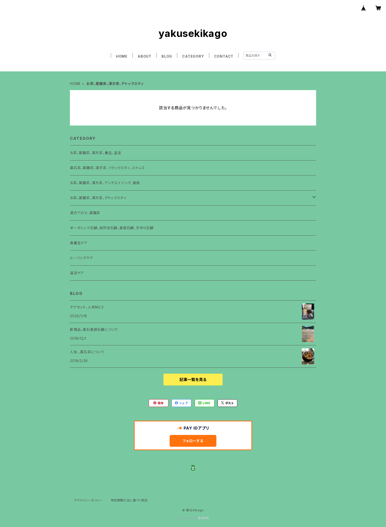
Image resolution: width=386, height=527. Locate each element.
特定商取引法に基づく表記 (129, 500)
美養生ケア (79, 243)
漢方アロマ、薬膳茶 (85, 213)
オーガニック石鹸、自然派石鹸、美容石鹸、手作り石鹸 (112, 228)
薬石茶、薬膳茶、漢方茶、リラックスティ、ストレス (107, 168)
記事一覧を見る (193, 379)
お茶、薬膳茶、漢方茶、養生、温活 (95, 153)
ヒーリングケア (81, 258)
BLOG (166, 56)
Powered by (193, 518)
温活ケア (77, 273)
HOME (122, 56)
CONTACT (224, 56)
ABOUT (144, 56)
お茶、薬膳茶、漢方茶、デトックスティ (98, 198)
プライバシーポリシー (88, 500)
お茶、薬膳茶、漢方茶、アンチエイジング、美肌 (105, 183)
